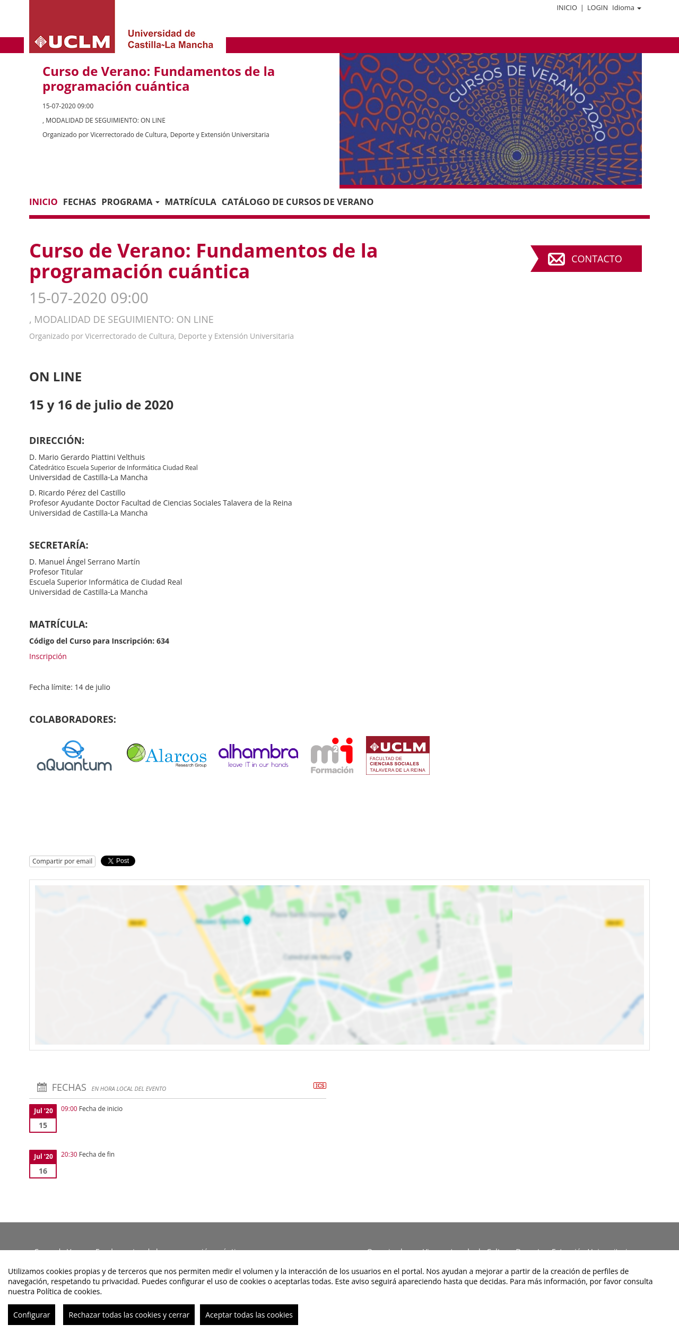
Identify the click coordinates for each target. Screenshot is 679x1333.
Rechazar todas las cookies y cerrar (128, 1315)
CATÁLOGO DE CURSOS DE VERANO (298, 201)
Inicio (566, 7)
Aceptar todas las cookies (249, 1315)
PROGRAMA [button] (130, 201)
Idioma (626, 7)
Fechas (79, 201)
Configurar (31, 1315)
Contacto (596, 258)
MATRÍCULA (190, 201)
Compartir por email (62, 861)
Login (597, 7)
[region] (339, 1291)
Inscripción (48, 656)
